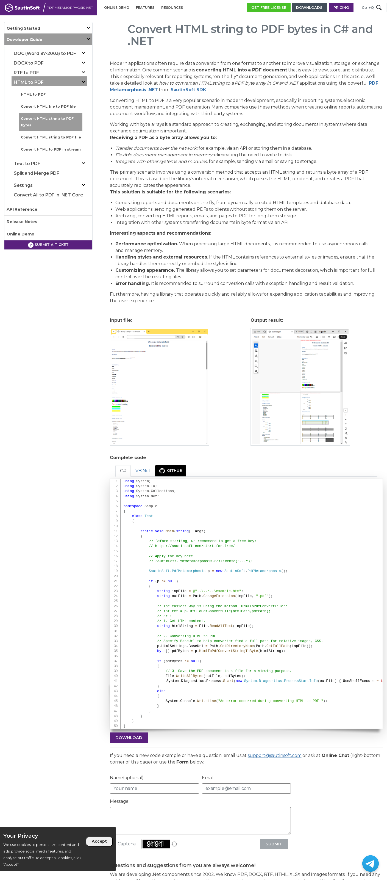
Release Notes (22, 221)
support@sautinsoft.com (275, 755)
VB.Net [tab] (143, 470)
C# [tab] (123, 470)
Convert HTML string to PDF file (51, 137)
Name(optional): (127, 777)
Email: (208, 777)
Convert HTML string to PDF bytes (47, 121)
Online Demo (20, 234)
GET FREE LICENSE (268, 7)
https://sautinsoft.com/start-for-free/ (195, 546)
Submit (274, 843)
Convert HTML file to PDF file (48, 106)
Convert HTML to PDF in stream (51, 149)
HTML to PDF (33, 94)
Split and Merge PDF (36, 173)
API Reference (22, 209)
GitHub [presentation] (170, 471)
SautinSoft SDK (188, 89)
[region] (58, 849)
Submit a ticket (48, 245)
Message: (119, 801)
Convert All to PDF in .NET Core (48, 195)
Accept (99, 841)
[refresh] (174, 844)
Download (128, 737)
